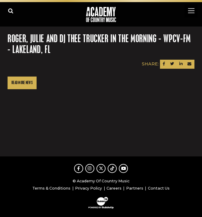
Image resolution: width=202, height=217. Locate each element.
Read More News (22, 83)
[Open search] (10, 10)
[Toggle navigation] (190, 10)
